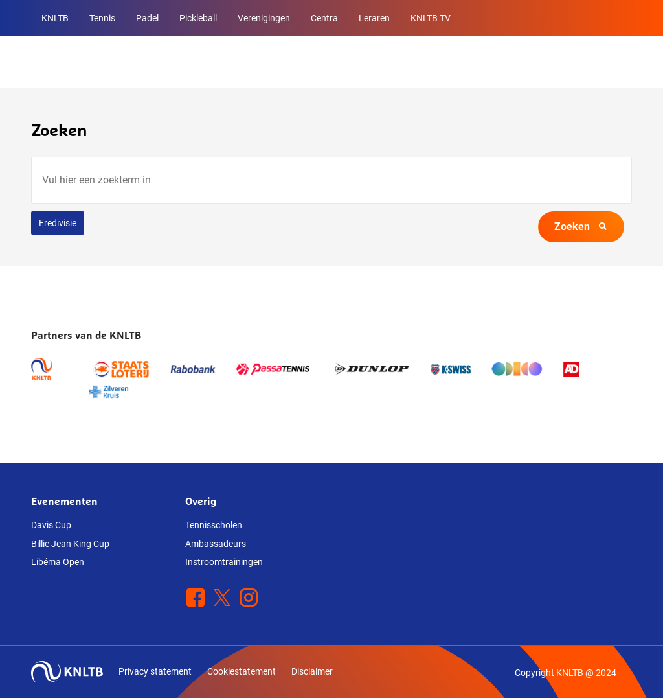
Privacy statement (155, 671)
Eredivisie (57, 223)
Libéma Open (57, 562)
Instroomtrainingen (224, 562)
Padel (147, 18)
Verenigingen (264, 18)
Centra (324, 18)
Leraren (374, 18)
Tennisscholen (213, 525)
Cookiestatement (241, 671)
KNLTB (55, 18)
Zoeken (581, 226)
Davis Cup (51, 525)
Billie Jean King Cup (70, 544)
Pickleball (198, 18)
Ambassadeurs (215, 544)
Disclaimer (312, 671)
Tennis (102, 18)
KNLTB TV (430, 18)
